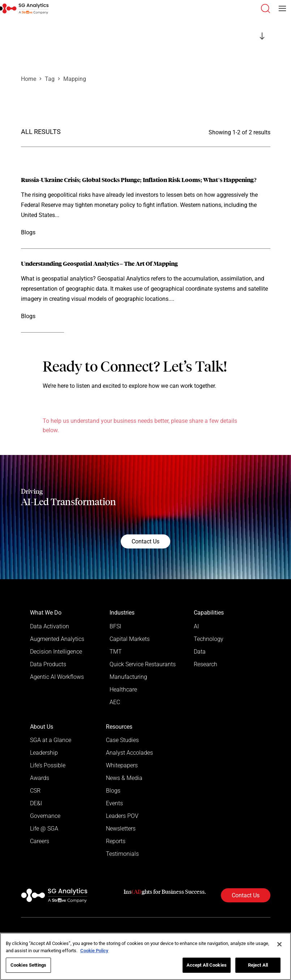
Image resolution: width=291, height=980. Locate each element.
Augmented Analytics (57, 639)
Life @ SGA (44, 828)
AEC (115, 702)
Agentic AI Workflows (57, 676)
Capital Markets (130, 639)
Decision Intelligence (56, 651)
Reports (115, 841)
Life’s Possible (47, 765)
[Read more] (145, 207)
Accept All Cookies (207, 965)
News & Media (124, 778)
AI (196, 626)
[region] (145, 956)
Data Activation (49, 626)
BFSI (115, 626)
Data (200, 651)
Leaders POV (122, 815)
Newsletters (121, 828)
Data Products (48, 664)
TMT (116, 651)
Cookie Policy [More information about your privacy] (94, 950)
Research (205, 664)
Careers (39, 841)
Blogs (113, 790)
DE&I (36, 803)
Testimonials (122, 853)
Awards (39, 778)
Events (114, 803)
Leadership (44, 752)
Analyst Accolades (129, 752)
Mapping (74, 78)
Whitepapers (122, 765)
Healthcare (123, 689)
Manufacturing (128, 676)
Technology (208, 639)
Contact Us (145, 541)
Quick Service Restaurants (143, 664)
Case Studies (122, 740)
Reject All (258, 965)
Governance (45, 815)
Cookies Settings (28, 965)
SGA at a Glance (50, 740)
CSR (35, 790)
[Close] (279, 944)
